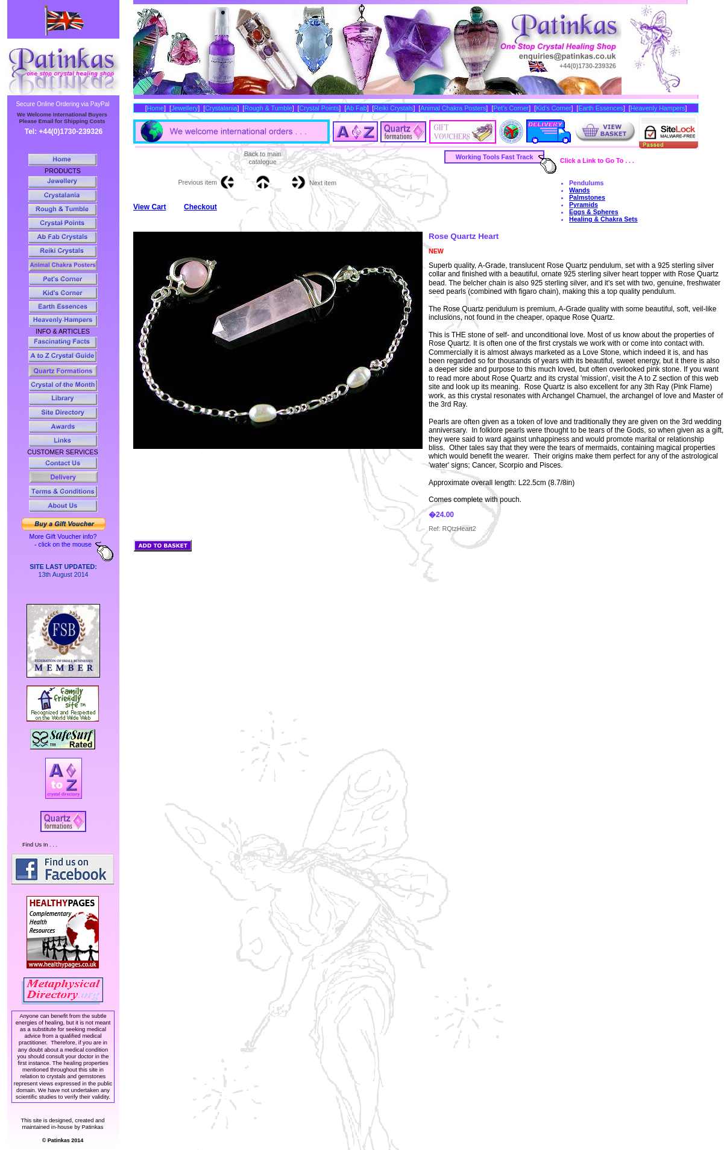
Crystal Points (319, 108)
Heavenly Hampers (658, 108)
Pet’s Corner (511, 108)
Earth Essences (600, 108)
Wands (579, 190)
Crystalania (221, 108)
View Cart (149, 207)
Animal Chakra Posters (453, 108)
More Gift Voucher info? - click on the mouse (63, 540)
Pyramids (583, 204)
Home (155, 108)
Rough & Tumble (268, 108)
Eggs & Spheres (594, 211)
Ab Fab (356, 108)
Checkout (200, 207)
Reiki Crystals (393, 108)
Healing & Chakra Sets (603, 219)
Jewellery (184, 108)
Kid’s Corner (553, 108)
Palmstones (587, 197)
